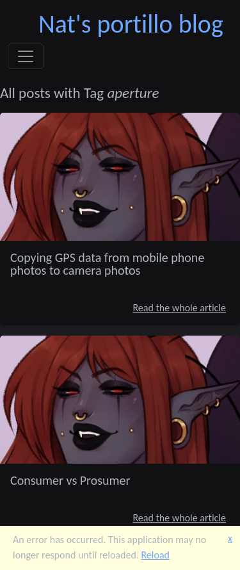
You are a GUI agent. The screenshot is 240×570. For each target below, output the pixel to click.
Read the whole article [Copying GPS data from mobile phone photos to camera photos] (179, 308)
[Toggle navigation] (26, 56)
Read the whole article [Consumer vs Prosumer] (179, 518)
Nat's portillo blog (130, 24)
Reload (155, 555)
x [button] (230, 538)
